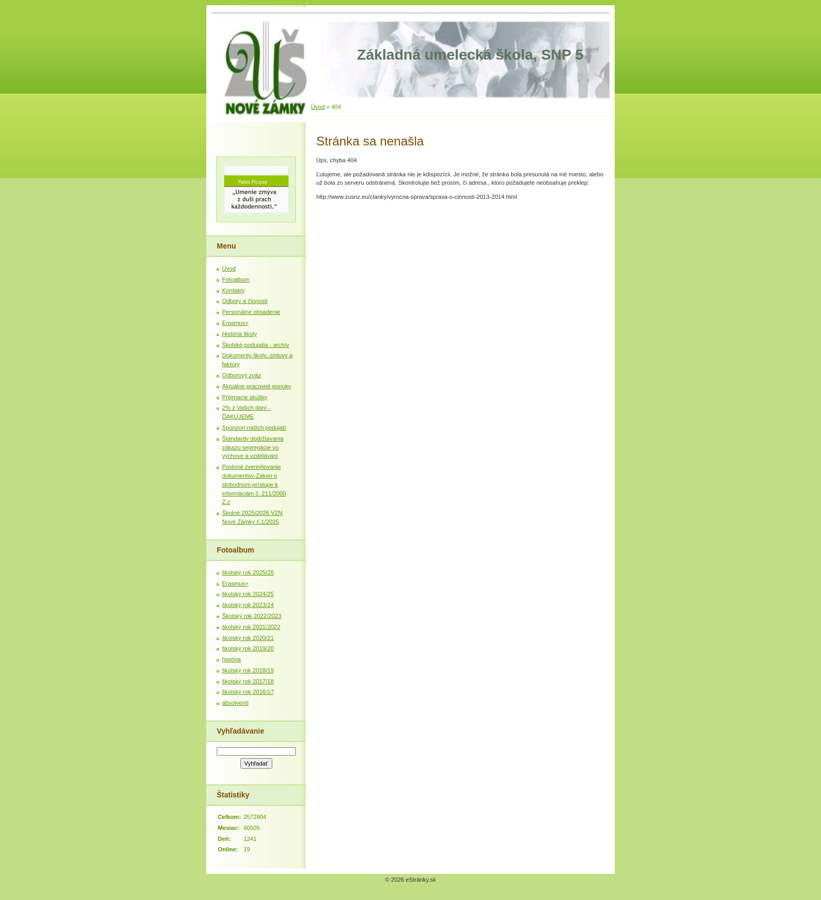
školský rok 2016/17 (248, 692)
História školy (239, 334)
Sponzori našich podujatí (254, 427)
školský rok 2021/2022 (251, 627)
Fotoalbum (236, 279)
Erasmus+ (235, 323)
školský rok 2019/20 (248, 648)
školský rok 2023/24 (248, 605)
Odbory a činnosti (245, 301)
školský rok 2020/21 (248, 638)
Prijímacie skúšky (244, 397)
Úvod (318, 107)
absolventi (235, 703)
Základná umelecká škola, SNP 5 (470, 55)
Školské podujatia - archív (255, 345)
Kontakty (233, 290)
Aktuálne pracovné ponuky (256, 386)
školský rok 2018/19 (248, 670)
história (231, 659)
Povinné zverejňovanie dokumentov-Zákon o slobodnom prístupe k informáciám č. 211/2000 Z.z (254, 484)
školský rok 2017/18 (248, 681)
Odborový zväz (241, 375)
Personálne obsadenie (251, 312)
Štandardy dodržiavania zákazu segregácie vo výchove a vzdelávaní (253, 447)
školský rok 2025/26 (248, 572)
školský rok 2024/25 (248, 594)
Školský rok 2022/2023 (251, 616)
